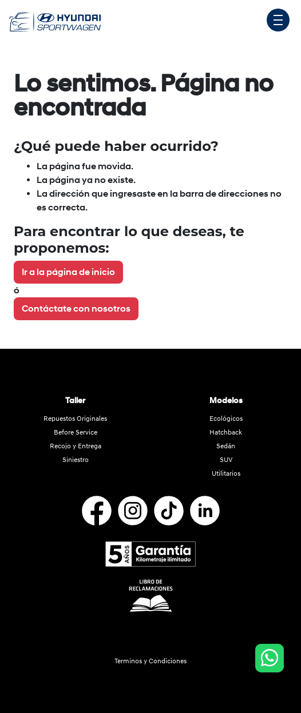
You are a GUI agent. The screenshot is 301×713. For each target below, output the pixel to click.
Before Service (75, 432)
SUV (226, 460)
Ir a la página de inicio (68, 272)
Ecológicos (226, 419)
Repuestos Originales (75, 419)
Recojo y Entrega (75, 446)
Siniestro (75, 460)
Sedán (225, 446)
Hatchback (225, 432)
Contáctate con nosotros (76, 308)
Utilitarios (226, 473)
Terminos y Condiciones (150, 661)
